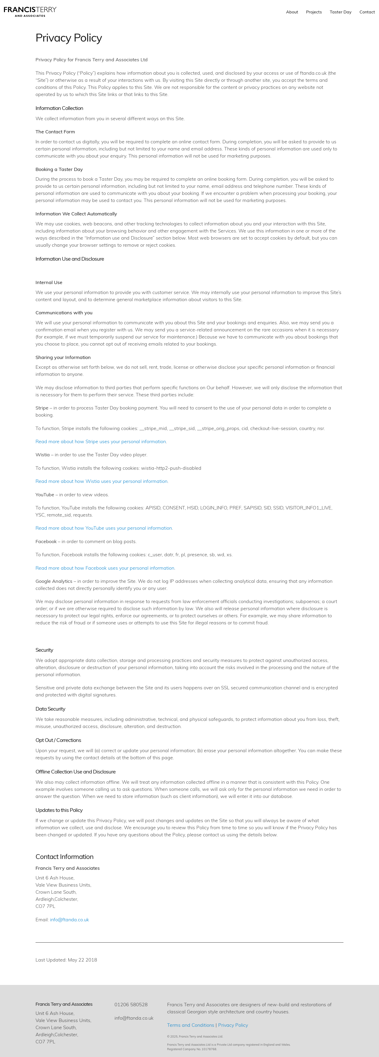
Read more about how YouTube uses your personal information (104, 527)
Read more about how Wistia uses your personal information (101, 481)
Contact (367, 11)
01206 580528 (131, 1004)
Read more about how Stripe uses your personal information (101, 441)
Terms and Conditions (190, 1024)
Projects (314, 11)
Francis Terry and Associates (64, 1003)
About (292, 11)
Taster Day (341, 11)
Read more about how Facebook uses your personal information (105, 567)
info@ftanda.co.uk (69, 919)
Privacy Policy (233, 1024)
